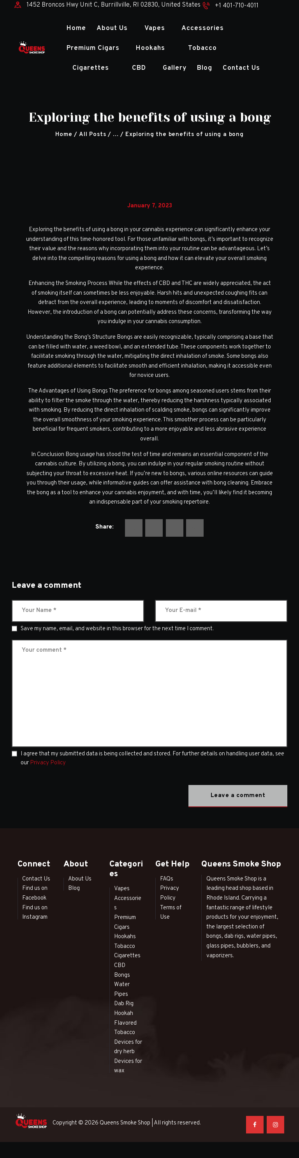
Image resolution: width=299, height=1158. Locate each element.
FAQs (166, 879)
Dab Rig (124, 1004)
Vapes (122, 889)
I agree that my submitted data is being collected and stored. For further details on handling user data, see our (152, 758)
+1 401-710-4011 (237, 6)
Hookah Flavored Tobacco (125, 1023)
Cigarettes (127, 956)
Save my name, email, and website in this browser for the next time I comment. (117, 629)
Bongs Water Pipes (122, 985)
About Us (79, 879)
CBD (119, 965)
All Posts (92, 134)
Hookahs (125, 937)
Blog (74, 888)
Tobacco (124, 946)
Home (63, 134)
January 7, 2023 (149, 206)
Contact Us (36, 879)
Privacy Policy (48, 763)
